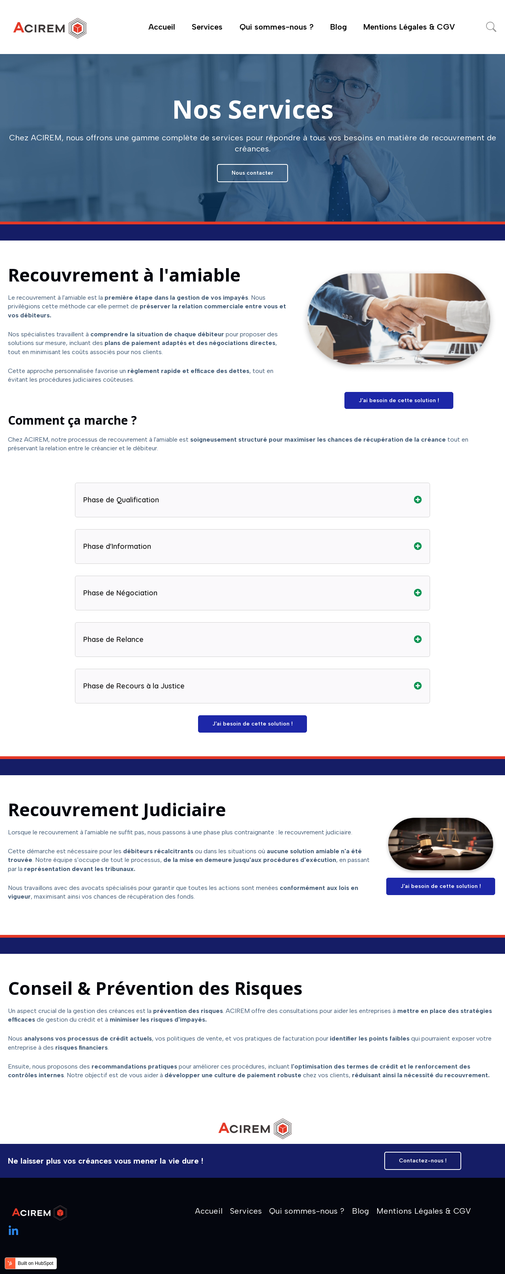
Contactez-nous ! (423, 1160)
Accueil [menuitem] (209, 1211)
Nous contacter (252, 173)
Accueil (161, 27)
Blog (338, 27)
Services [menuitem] (246, 1211)
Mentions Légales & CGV (409, 27)
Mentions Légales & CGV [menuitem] (423, 1211)
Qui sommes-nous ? (276, 27)
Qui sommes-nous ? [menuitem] (306, 1211)
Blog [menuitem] (360, 1211)
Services (207, 27)
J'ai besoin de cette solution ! (399, 400)
